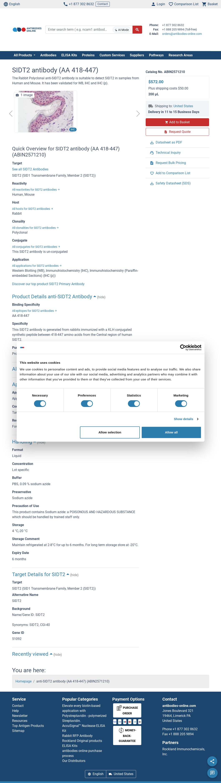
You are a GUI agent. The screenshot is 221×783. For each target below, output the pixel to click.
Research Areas (181, 55)
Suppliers (137, 55)
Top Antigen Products (28, 726)
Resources (19, 721)
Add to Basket (177, 122)
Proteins (88, 55)
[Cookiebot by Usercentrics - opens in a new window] (183, 347)
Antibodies (48, 55)
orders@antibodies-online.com (182, 33)
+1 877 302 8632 (78, 4)
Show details (183, 419)
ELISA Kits (69, 55)
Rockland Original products (82, 741)
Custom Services (112, 55)
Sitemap (18, 731)
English (11, 4)
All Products (23, 55)
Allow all (171, 432)
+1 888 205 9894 (181, 734)
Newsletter (20, 716)
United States (183, 106)
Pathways (156, 55)
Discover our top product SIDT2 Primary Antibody (48, 284)
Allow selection (110, 432)
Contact (102, 4)
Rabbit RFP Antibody (77, 736)
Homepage (23, 681)
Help (15, 711)
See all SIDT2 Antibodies (30, 169)
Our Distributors (73, 761)
